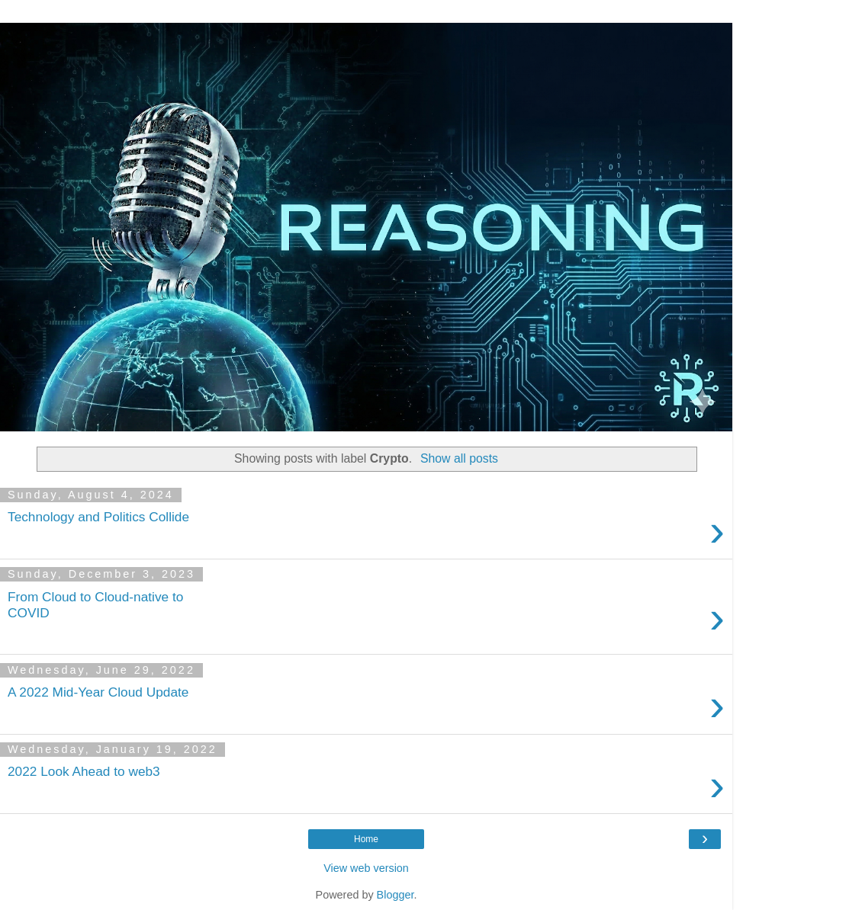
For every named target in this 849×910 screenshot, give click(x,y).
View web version (366, 868)
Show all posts (459, 458)
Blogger (395, 895)
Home (366, 839)
